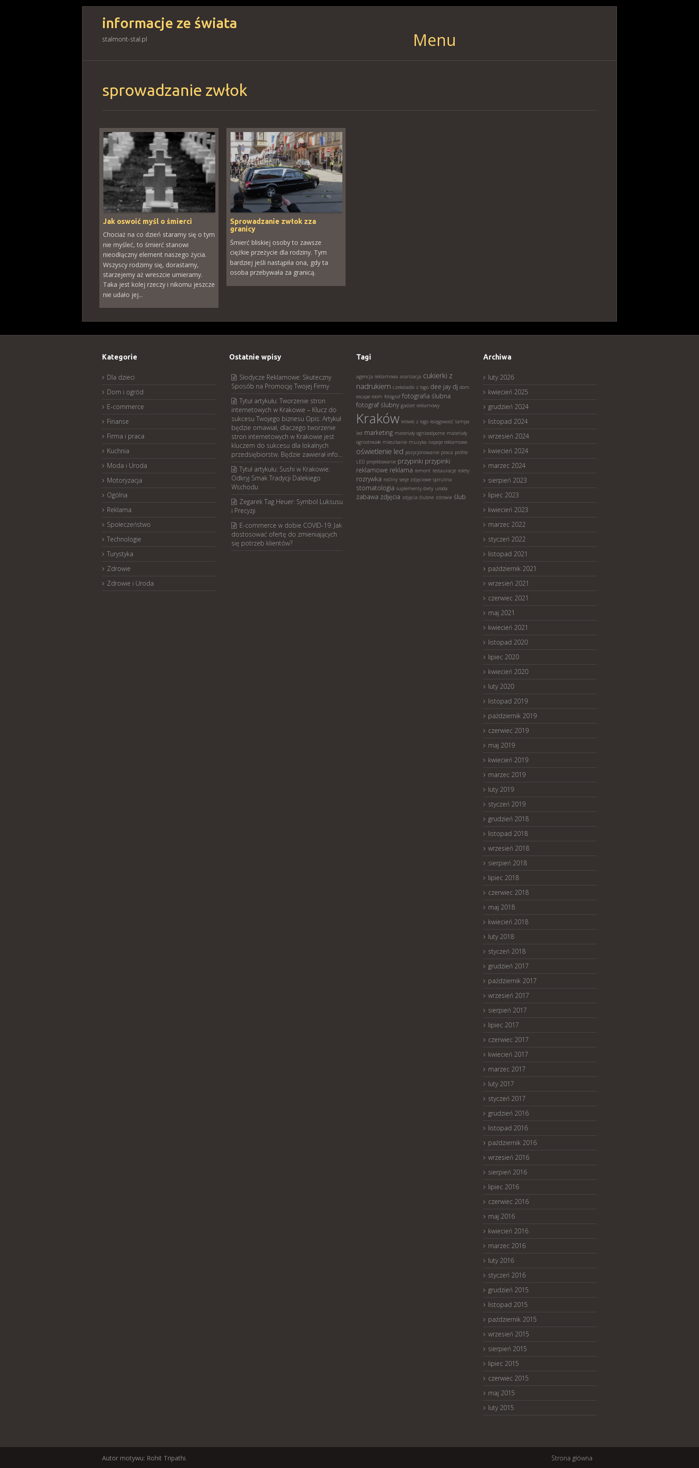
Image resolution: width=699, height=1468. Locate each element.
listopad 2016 (508, 1127)
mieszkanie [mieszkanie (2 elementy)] (394, 441)
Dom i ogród (125, 391)
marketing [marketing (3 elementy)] (378, 431)
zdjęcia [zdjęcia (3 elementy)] (390, 496)
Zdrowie (119, 567)
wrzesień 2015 (508, 1333)
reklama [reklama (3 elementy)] (401, 469)
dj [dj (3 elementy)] (455, 385)
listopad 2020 (508, 641)
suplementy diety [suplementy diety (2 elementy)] (414, 487)
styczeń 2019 (507, 803)
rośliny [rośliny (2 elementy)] (390, 479)
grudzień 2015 (508, 1289)
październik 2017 (512, 980)
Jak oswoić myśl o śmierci (147, 220)
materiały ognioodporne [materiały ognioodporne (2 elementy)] (420, 432)
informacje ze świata (169, 23)
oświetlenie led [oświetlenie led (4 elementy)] (379, 450)
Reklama (119, 508)
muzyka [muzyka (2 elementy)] (418, 441)
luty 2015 (501, 1406)
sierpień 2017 (507, 1009)
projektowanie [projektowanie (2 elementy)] (381, 461)
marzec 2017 (507, 1068)
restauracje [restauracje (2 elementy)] (444, 470)
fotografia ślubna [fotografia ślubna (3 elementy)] (426, 395)
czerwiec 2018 (508, 891)
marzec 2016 (507, 1245)
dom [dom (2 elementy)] (464, 386)
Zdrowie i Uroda (130, 582)
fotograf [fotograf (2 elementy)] (392, 396)
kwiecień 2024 (508, 450)
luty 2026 (501, 376)
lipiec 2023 (503, 494)
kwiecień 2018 (508, 921)
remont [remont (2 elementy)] (423, 470)
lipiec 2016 (503, 1186)
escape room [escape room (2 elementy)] (369, 396)
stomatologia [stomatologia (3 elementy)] (375, 487)
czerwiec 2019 (508, 729)
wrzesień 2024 (508, 435)
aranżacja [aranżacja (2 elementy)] (410, 375)
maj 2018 (501, 906)
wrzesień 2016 (508, 1156)
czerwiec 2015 (508, 1377)
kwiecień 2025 (508, 391)
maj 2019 (501, 744)
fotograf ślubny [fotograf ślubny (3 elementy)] (377, 404)
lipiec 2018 (503, 877)
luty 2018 (501, 935)
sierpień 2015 (507, 1348)
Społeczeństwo (129, 523)
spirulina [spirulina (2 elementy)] (442, 479)
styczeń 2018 (507, 950)
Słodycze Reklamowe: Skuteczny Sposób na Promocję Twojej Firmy (281, 380)
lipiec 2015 (503, 1362)
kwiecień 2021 (508, 626)
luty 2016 (501, 1259)
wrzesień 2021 (508, 582)
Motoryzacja (124, 479)
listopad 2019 (508, 700)
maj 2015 (501, 1392)
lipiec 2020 (503, 656)
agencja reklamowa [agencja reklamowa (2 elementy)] (377, 375)
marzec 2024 (507, 464)
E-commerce (125, 405)
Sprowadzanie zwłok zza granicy (273, 224)
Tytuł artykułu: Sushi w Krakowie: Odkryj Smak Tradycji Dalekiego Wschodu (280, 477)
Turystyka (120, 553)
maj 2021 (501, 612)
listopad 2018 (508, 832)
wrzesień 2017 (508, 994)
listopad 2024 (508, 420)
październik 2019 (512, 715)
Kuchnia (118, 450)
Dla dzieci (121, 376)
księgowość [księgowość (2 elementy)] (441, 421)
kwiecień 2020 (508, 670)
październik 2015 (512, 1318)
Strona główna (571, 1457)
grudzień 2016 (508, 1112)
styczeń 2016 (507, 1274)
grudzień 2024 (508, 405)
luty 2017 (501, 1083)
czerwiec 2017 (508, 1038)
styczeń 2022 (507, 538)
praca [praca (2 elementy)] (447, 451)
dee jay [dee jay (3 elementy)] (440, 385)
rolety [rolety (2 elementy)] (463, 470)
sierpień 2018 (507, 862)
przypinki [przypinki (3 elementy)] (410, 460)
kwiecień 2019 (508, 759)
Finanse (118, 420)
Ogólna (117, 494)
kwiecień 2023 (508, 508)
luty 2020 (501, 685)
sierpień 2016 (507, 1171)
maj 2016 (501, 1215)
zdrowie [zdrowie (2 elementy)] (444, 496)
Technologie (124, 538)
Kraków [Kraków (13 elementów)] (377, 417)
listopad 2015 (508, 1303)
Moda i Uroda (127, 464)
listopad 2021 (508, 553)
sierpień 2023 (507, 479)
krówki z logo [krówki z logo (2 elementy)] (414, 421)
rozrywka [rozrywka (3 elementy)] (369, 478)
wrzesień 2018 (508, 847)
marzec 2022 (507, 523)
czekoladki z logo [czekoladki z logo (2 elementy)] (410, 386)
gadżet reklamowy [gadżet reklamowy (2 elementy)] (420, 404)
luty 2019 (501, 788)
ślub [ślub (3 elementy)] (460, 496)
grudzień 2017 (508, 965)
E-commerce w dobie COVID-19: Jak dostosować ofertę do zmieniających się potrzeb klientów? (286, 533)
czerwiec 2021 (508, 597)
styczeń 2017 (507, 1097)
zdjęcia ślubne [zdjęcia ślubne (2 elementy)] (418, 496)
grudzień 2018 (508, 818)
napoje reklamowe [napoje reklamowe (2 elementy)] (447, 441)
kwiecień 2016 (508, 1230)
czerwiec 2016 (508, 1200)
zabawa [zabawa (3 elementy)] (367, 496)
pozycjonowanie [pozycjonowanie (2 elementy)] (422, 451)
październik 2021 (512, 567)
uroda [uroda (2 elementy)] (441, 487)
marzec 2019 (507, 773)
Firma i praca (125, 435)
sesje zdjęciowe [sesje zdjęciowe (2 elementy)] (415, 479)
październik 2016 (512, 1141)
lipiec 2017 (503, 1024)
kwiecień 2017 (508, 1053)
